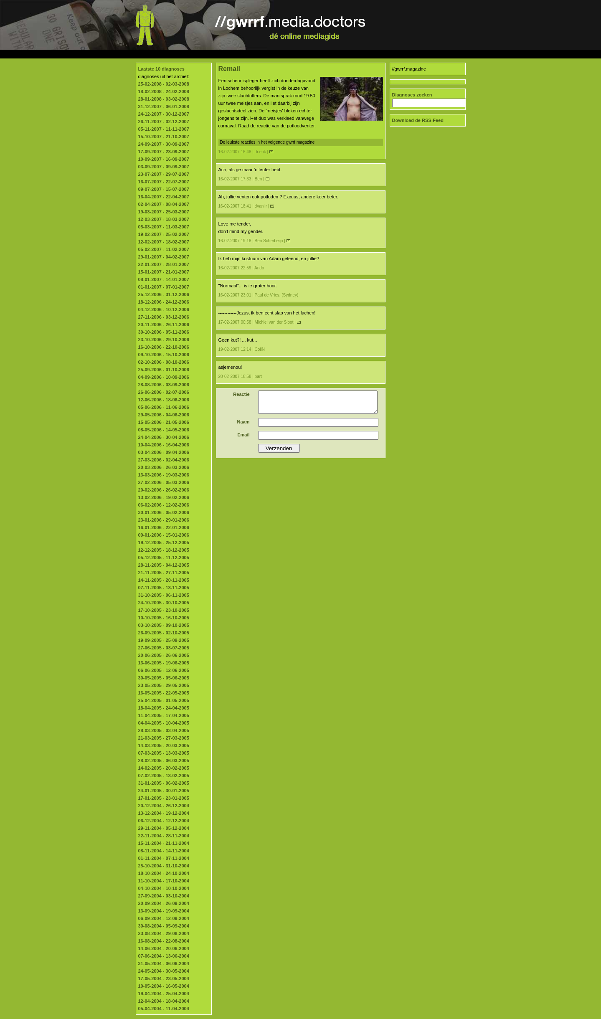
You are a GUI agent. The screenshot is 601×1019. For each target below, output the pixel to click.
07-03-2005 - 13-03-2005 (163, 752)
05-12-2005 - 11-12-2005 (163, 557)
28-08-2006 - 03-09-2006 (163, 384)
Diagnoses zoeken (412, 94)
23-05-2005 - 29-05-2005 (163, 685)
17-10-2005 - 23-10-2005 (163, 610)
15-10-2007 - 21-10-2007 (163, 136)
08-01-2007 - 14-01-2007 (163, 279)
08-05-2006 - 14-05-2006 (163, 429)
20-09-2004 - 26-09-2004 (163, 903)
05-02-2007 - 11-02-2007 (163, 249)
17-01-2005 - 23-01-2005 (163, 798)
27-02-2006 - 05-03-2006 (163, 482)
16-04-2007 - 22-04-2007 (163, 196)
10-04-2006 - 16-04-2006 (163, 444)
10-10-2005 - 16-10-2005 (163, 617)
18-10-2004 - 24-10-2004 (163, 873)
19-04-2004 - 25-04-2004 (163, 993)
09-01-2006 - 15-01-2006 (163, 534)
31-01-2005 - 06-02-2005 (163, 783)
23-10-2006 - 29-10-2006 (163, 339)
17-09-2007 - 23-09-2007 (163, 151)
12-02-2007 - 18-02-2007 (163, 241)
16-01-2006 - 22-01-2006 (163, 527)
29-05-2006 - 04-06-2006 (163, 414)
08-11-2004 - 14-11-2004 (163, 850)
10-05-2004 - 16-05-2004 (163, 986)
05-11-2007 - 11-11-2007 (163, 129)
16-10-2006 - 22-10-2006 (163, 347)
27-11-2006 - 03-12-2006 (163, 316)
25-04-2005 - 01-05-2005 (163, 700)
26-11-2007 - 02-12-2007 (163, 121)
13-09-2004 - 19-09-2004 (163, 910)
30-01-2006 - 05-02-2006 (163, 512)
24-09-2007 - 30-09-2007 (163, 144)
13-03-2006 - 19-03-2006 (163, 474)
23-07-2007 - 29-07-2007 (163, 174)
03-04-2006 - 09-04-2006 (163, 452)
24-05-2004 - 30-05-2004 (163, 970)
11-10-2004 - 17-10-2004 (163, 880)
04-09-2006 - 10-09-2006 (163, 377)
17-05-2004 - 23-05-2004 (163, 978)
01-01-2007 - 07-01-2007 (163, 286)
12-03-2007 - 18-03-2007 (163, 219)
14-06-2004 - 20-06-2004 (163, 948)
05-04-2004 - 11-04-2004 (163, 1008)
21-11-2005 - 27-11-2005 (163, 572)
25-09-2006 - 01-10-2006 (163, 369)
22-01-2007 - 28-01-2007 (163, 264)
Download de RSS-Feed (418, 120)
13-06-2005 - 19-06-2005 (163, 662)
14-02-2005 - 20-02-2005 (163, 768)
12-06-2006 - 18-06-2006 (163, 399)
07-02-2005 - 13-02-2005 (163, 775)
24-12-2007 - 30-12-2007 (163, 114)
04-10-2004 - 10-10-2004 (163, 888)
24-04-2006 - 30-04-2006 (163, 437)
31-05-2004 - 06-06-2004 (163, 963)
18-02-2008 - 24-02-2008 (163, 91)
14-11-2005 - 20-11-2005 (163, 580)
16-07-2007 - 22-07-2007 (163, 181)
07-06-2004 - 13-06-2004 (163, 955)
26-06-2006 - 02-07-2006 (163, 392)
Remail (229, 68)
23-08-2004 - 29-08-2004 (163, 933)
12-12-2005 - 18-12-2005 (163, 550)
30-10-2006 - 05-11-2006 (163, 332)
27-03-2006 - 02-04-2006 (163, 459)
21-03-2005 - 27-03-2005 (163, 737)
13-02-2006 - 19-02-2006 (163, 497)
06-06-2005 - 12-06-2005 (163, 670)
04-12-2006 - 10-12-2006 (163, 309)
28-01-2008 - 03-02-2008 (163, 98)
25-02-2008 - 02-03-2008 (163, 83)
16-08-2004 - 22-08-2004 (163, 940)
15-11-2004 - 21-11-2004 (163, 843)
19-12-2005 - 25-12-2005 (163, 542)
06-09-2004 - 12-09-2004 (163, 918)
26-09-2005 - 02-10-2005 (163, 632)
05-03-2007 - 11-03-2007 (163, 226)
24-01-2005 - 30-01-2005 (163, 790)
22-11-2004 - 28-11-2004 (163, 835)
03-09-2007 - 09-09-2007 (163, 166)
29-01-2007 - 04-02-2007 (163, 256)
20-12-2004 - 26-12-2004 (163, 805)
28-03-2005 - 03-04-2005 (163, 730)
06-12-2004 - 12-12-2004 (163, 820)
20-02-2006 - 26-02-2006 (163, 489)
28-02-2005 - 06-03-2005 (163, 760)
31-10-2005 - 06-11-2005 (163, 595)
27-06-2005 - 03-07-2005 (163, 647)
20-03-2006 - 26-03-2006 (163, 467)
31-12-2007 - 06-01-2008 (163, 106)
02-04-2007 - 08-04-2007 (163, 204)
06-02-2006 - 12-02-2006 (163, 504)
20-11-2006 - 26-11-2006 (163, 324)
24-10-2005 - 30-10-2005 (163, 602)
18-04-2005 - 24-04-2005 (163, 707)
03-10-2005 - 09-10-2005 (163, 625)
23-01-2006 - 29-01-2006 (163, 519)
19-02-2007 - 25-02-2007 (163, 234)
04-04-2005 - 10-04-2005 (163, 722)
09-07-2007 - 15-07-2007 (163, 189)
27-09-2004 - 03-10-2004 (163, 895)
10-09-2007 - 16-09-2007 (163, 159)
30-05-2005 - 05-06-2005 (163, 677)
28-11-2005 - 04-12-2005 (163, 565)
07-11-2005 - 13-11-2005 (163, 587)
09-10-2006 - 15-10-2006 (163, 354)
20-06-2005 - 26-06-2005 (163, 655)
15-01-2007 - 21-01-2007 (163, 271)
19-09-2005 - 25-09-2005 (163, 640)
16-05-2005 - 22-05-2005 (163, 692)
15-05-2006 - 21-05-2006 (163, 422)
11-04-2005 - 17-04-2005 (163, 715)
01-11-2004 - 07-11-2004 (163, 858)
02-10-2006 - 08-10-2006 (163, 362)
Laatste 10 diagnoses (161, 68)
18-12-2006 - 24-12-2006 (163, 301)
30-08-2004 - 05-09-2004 (163, 925)
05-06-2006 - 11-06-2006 (163, 407)
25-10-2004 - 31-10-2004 (163, 865)
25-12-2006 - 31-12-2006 (163, 294)
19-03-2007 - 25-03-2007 (163, 211)
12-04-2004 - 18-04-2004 (163, 1001)
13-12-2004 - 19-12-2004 (163, 813)
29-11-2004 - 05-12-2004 (163, 828)
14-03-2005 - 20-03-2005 (163, 745)
